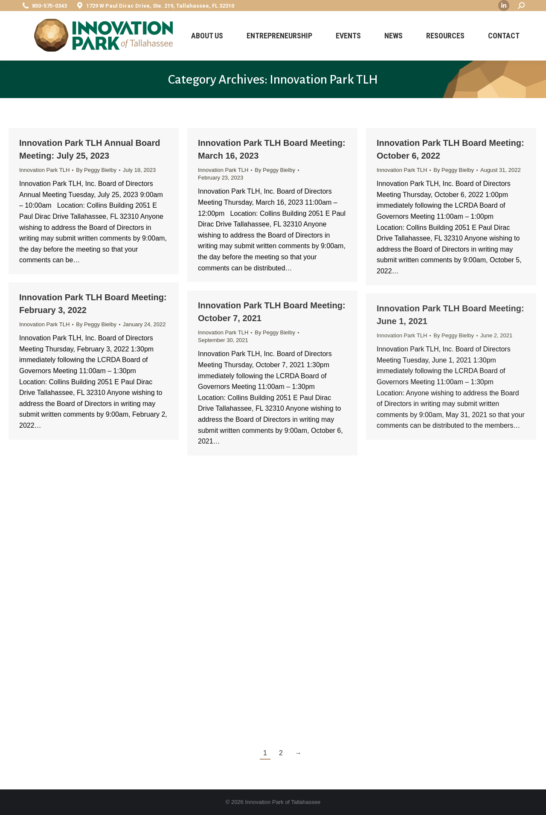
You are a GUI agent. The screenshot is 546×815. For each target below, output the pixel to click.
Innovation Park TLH (44, 170)
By (96, 170)
